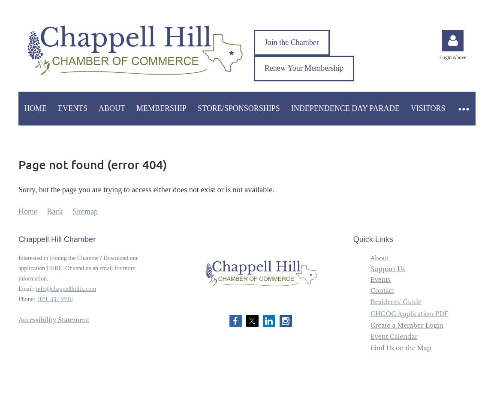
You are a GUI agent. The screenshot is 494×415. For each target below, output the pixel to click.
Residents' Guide (396, 302)
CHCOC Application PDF (409, 314)
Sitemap (85, 211)
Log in (453, 40)
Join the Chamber (292, 42)
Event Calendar (394, 336)
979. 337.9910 (54, 299)
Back (55, 211)
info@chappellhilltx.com (66, 289)
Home (27, 211)
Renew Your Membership (304, 68)
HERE (55, 268)
